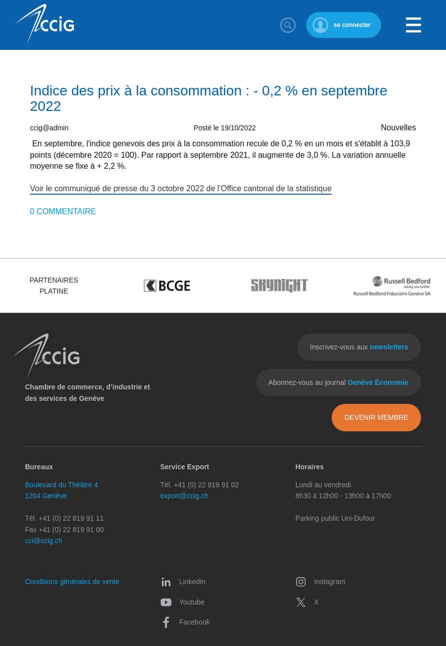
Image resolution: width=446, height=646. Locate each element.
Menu (413, 24)
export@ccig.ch (184, 496)
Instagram (320, 581)
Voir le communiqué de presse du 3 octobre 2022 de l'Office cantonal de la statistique (181, 188)
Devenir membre (377, 417)
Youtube (182, 602)
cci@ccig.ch (43, 541)
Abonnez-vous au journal (338, 382)
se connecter (352, 24)
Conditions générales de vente (72, 582)
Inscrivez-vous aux (359, 347)
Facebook (185, 622)
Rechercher (288, 25)
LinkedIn (183, 581)
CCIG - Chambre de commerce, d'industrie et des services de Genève (44, 25)
